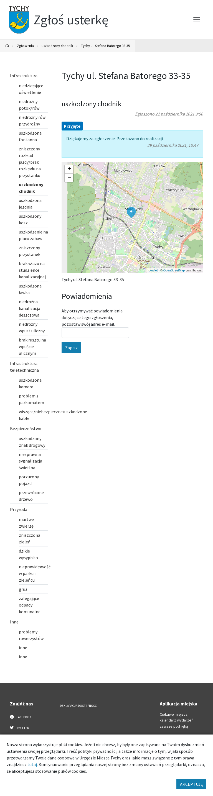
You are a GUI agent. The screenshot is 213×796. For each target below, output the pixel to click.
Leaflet (153, 270)
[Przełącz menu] (196, 19)
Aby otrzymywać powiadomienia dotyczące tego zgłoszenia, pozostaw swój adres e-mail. (92, 317)
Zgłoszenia (25, 45)
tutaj (32, 764)
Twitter (19, 727)
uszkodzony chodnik (57, 45)
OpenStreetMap (174, 270)
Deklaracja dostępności (79, 706)
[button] (131, 212)
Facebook (20, 716)
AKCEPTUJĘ (191, 784)
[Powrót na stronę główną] (7, 46)
